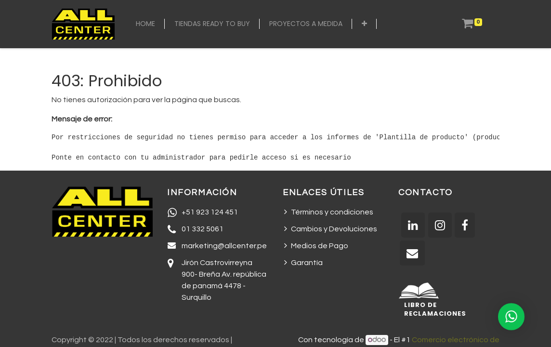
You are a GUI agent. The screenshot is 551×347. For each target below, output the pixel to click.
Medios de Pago (319, 246)
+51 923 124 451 (210, 212)
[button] (364, 24)
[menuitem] (145, 24)
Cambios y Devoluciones (334, 229)
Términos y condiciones (332, 212)
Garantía (307, 263)
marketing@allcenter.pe (224, 246)
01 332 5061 (202, 229)
